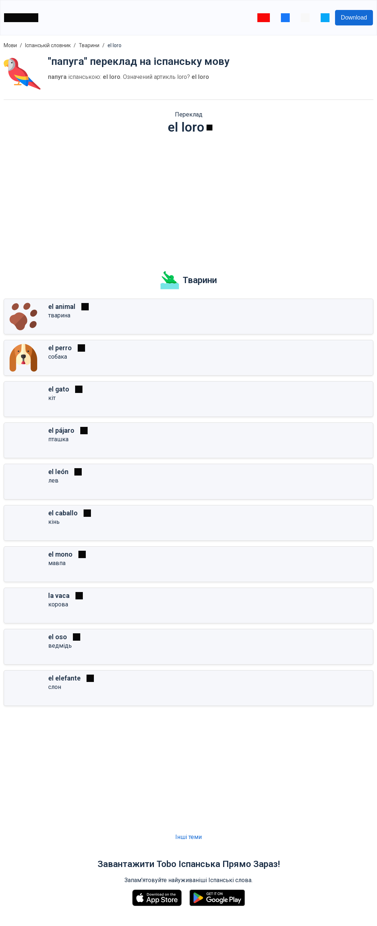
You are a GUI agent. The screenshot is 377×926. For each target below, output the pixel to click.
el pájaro (61, 430)
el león (58, 472)
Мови (10, 45)
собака (57, 356)
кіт (52, 397)
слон (54, 686)
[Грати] (209, 127)
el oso (57, 637)
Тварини (89, 45)
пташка (58, 439)
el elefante (64, 678)
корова (58, 604)
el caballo (63, 513)
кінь (54, 521)
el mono (60, 554)
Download (354, 17)
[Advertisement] (188, 197)
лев (53, 480)
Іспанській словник (48, 45)
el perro (60, 348)
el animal (61, 306)
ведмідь (60, 645)
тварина (59, 315)
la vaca (59, 595)
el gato (58, 389)
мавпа (57, 563)
